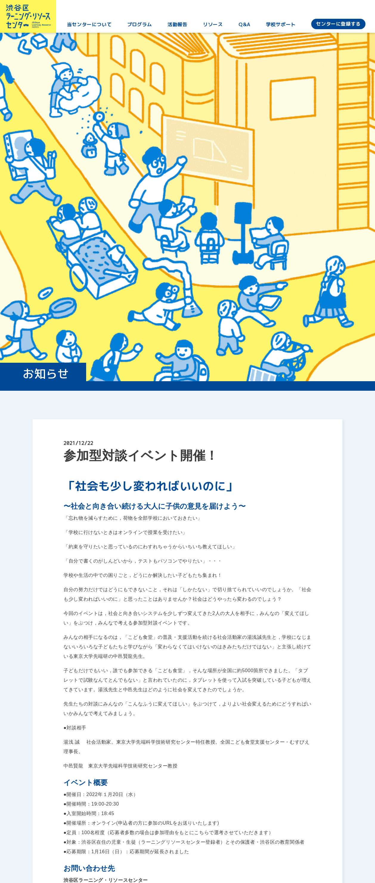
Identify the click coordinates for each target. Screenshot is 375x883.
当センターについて (93, 26)
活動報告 (180, 26)
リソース (215, 26)
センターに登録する (338, 26)
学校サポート (281, 26)
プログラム (142, 26)
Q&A (246, 26)
